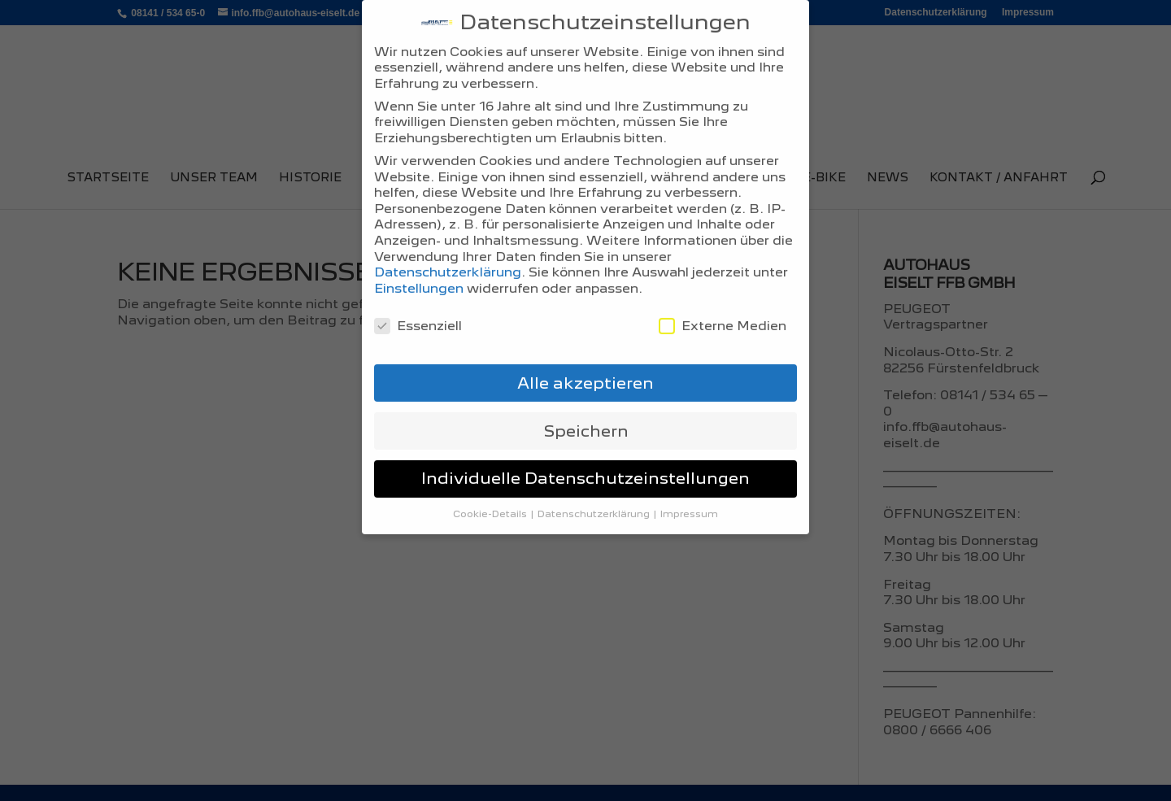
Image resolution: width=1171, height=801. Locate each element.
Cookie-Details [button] (491, 486)
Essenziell (418, 297)
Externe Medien (722, 297)
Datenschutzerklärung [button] (595, 486)
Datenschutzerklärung (447, 244)
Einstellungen (419, 260)
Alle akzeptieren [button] (585, 354)
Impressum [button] (689, 486)
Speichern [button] (586, 402)
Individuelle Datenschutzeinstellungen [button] (585, 450)
